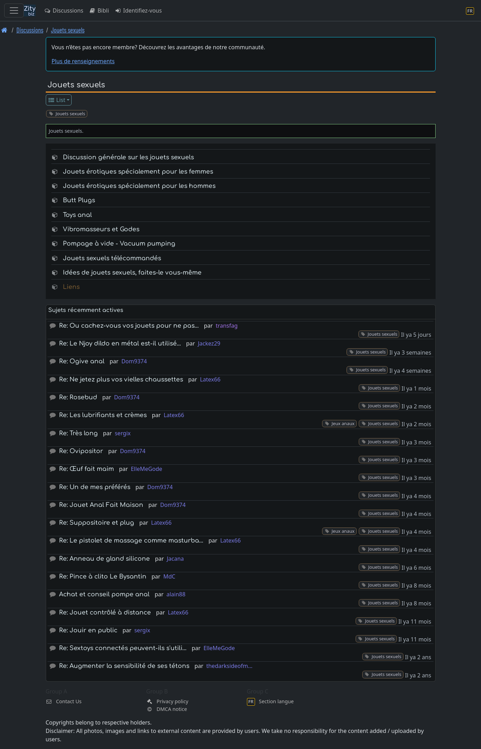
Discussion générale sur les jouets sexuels (128, 157)
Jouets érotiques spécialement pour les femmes (138, 171)
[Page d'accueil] (4, 30)
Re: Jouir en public (88, 630)
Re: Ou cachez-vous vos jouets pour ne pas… (129, 325)
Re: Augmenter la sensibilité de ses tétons (124, 666)
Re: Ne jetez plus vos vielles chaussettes (121, 379)
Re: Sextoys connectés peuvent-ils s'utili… (123, 648)
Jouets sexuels (68, 30)
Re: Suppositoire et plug (96, 522)
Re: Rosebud (78, 397)
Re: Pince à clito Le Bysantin (102, 576)
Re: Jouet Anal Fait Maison (101, 505)
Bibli (99, 10)
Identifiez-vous (138, 10)
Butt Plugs (79, 200)
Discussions (63, 10)
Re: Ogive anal (81, 361)
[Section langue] (470, 10)
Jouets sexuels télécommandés (112, 258)
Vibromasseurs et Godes (101, 229)
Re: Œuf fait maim (86, 469)
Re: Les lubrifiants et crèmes (103, 415)
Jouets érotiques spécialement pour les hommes (139, 186)
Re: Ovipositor (81, 451)
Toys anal (77, 215)
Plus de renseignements (83, 61)
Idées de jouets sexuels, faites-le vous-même (132, 272)
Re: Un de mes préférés (94, 487)
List (56, 100)
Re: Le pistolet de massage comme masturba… (131, 540)
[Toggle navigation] (14, 10)
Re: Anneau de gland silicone (104, 558)
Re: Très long (78, 433)
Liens (71, 287)
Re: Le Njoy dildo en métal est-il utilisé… (120, 343)
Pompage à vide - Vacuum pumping (119, 243)
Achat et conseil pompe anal (104, 594)
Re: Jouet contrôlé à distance (105, 612)
